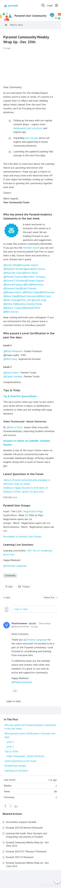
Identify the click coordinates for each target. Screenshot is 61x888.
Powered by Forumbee (50, 885)
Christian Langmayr (16, 565)
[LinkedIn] (16, 806)
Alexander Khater (28, 265)
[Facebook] (5, 806)
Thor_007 (26, 300)
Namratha (37, 284)
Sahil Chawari (29, 288)
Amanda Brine (32, 307)
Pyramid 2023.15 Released (19, 857)
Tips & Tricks (11, 390)
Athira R (10, 303)
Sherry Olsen (16, 427)
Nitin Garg (45, 296)
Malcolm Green (14, 272)
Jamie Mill (11, 265)
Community (10, 575)
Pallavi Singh (32, 292)
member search (31, 247)
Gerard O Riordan (15, 280)
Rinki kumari (48, 292)
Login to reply (21, 608)
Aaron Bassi (12, 372)
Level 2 (7, 366)
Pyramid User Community (30, 15)
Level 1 (7, 345)
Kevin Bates (31, 272)
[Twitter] (10, 806)
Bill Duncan (12, 311)
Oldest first (49, 597)
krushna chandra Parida (29, 303)
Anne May (11, 296)
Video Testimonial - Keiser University (24, 421)
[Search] (43, 5)
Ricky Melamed (14, 351)
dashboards (19, 128)
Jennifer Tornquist (36, 276)
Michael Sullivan (15, 276)
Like (10, 586)
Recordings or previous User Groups (22, 536)
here (15, 497)
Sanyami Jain (12, 288)
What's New (16, 24)
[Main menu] (56, 5)
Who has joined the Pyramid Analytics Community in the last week (27, 216)
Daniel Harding (14, 376)
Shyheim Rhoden (15, 268)
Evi (27, 284)
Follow (26, 586)
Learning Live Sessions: (18, 544)
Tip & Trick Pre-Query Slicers (20, 396)
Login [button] (50, 5)
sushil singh (40, 300)
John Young (12, 300)
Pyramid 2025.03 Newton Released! (24, 827)
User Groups (31, 137)
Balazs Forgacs (14, 307)
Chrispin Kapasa (35, 280)
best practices (34, 128)
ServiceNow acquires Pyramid (21, 822)
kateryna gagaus (15, 284)
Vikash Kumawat (28, 296)
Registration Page (33, 511)
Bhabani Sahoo (14, 292)
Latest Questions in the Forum (23, 474)
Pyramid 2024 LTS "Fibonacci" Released (26, 851)
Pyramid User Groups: (17, 505)
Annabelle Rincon (35, 268)
